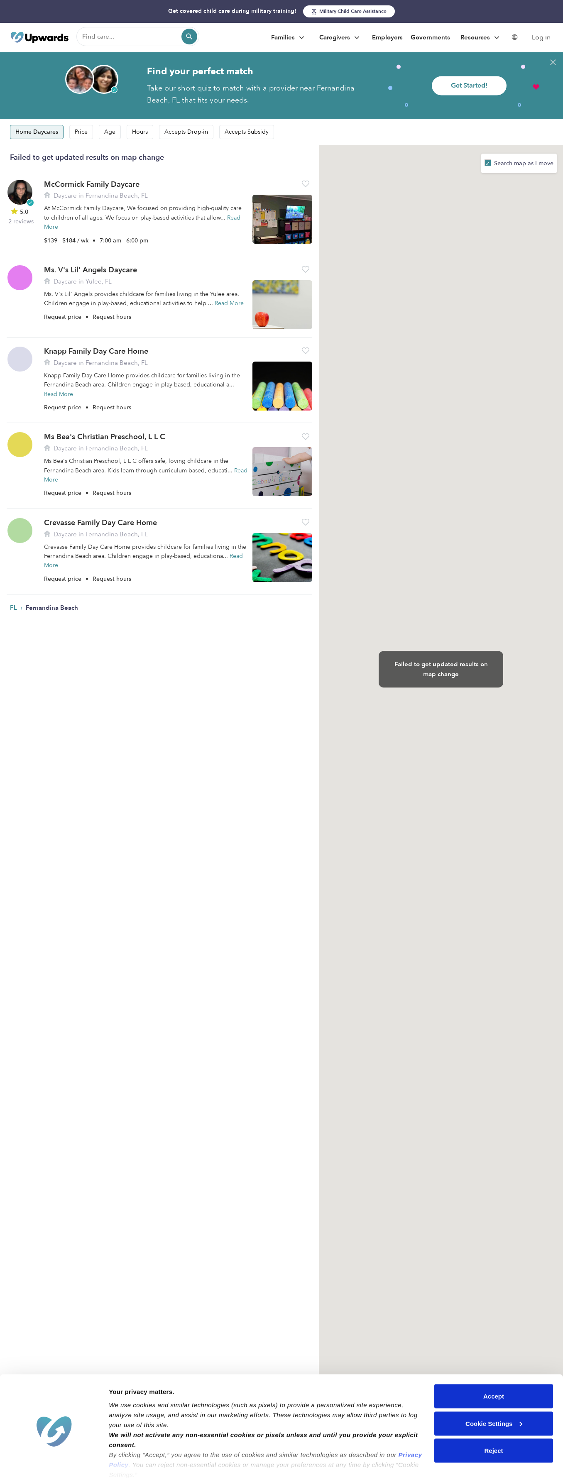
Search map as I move (522, 163)
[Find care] (137, 36)
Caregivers (340, 38)
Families (288, 38)
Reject (493, 1419)
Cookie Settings (493, 1392)
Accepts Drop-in (186, 132)
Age (109, 132)
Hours (140, 132)
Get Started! (469, 85)
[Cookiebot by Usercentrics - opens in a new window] (53, 1466)
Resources (481, 38)
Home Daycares (36, 132)
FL (14, 608)
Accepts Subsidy (247, 132)
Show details (128, 1465)
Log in (541, 37)
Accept (493, 1365)
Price (81, 132)
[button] (305, 183)
